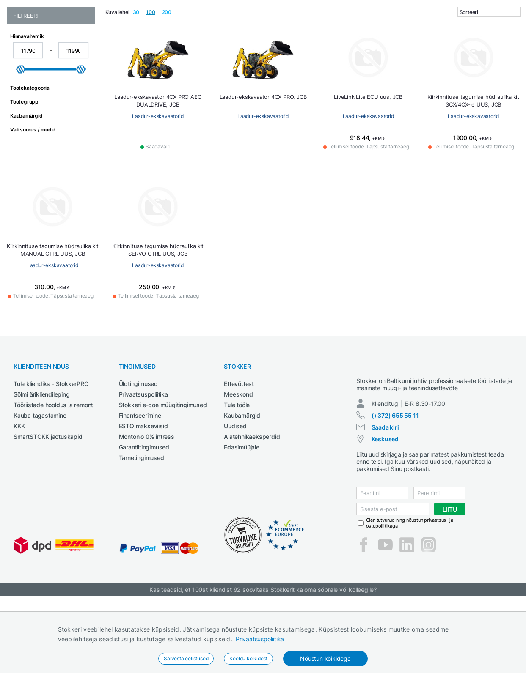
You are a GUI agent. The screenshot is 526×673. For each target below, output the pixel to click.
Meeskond (238, 456)
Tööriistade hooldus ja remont (53, 466)
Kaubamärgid (242, 477)
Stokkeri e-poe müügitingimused (163, 466)
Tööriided (509, 52)
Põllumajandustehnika (421, 52)
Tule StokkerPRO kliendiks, (94, 7)
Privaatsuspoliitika (260, 639)
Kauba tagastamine (40, 477)
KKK (19, 487)
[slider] (20, 131)
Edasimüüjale (241, 508)
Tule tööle (237, 466)
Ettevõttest (239, 445)
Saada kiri (385, 496)
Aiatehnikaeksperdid (252, 498)
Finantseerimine (140, 477)
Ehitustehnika (123, 52)
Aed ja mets (81, 52)
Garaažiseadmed (229, 52)
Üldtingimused (138, 445)
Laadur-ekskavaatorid (157, 178)
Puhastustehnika (356, 52)
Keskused (385, 508)
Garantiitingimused (144, 508)
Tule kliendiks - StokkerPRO (51, 445)
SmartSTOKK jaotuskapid (48, 498)
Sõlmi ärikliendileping (42, 456)
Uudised (235, 487)
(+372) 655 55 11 (395, 484)
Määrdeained (307, 52)
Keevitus (271, 52)
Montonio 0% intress (146, 498)
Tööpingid (475, 52)
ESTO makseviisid (143, 487)
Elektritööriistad (175, 52)
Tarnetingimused (141, 519)
